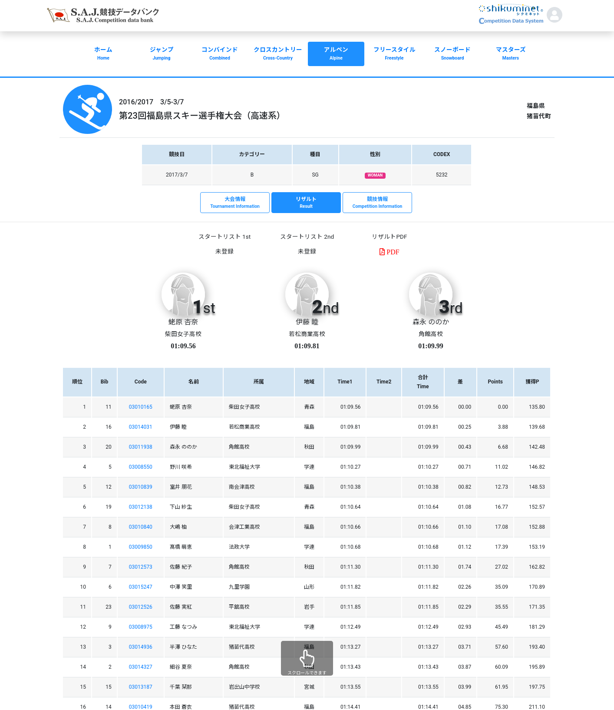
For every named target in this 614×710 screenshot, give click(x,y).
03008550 (140, 467)
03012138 (140, 507)
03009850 (140, 547)
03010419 (140, 707)
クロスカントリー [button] (278, 54)
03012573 (140, 567)
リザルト (306, 203)
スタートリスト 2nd (307, 236)
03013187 (140, 687)
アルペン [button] (336, 54)
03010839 (140, 487)
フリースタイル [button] (394, 54)
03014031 (140, 427)
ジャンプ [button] (161, 54)
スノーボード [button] (452, 54)
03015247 (140, 587)
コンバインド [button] (219, 54)
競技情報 (377, 203)
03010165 (140, 407)
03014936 (140, 647)
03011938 (140, 447)
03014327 (140, 667)
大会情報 (235, 203)
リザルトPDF (389, 236)
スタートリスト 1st (224, 236)
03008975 (140, 627)
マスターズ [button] (510, 54)
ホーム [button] (103, 54)
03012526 (140, 607)
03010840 (140, 527)
